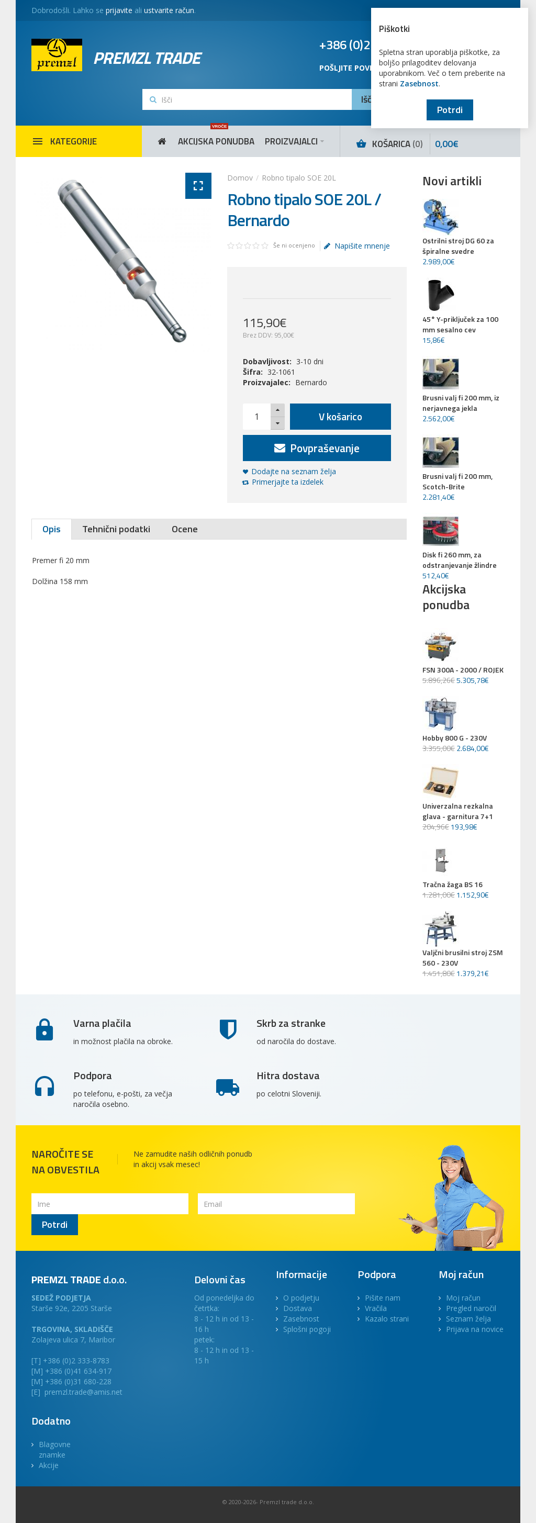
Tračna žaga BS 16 (452, 884)
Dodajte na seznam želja (293, 471)
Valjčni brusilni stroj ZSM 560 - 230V (462, 957)
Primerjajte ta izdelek (287, 482)
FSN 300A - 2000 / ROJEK (463, 670)
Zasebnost (419, 83)
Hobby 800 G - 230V (454, 738)
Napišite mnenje (357, 246)
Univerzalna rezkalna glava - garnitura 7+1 (457, 811)
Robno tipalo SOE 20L (299, 178)
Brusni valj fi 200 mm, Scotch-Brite (457, 481)
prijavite (119, 10)
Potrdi (450, 110)
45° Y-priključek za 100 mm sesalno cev (460, 324)
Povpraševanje (317, 448)
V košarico (340, 416)
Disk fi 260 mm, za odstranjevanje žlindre (459, 560)
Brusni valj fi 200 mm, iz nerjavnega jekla (460, 403)
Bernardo (311, 382)
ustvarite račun (169, 10)
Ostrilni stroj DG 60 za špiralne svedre (458, 246)
